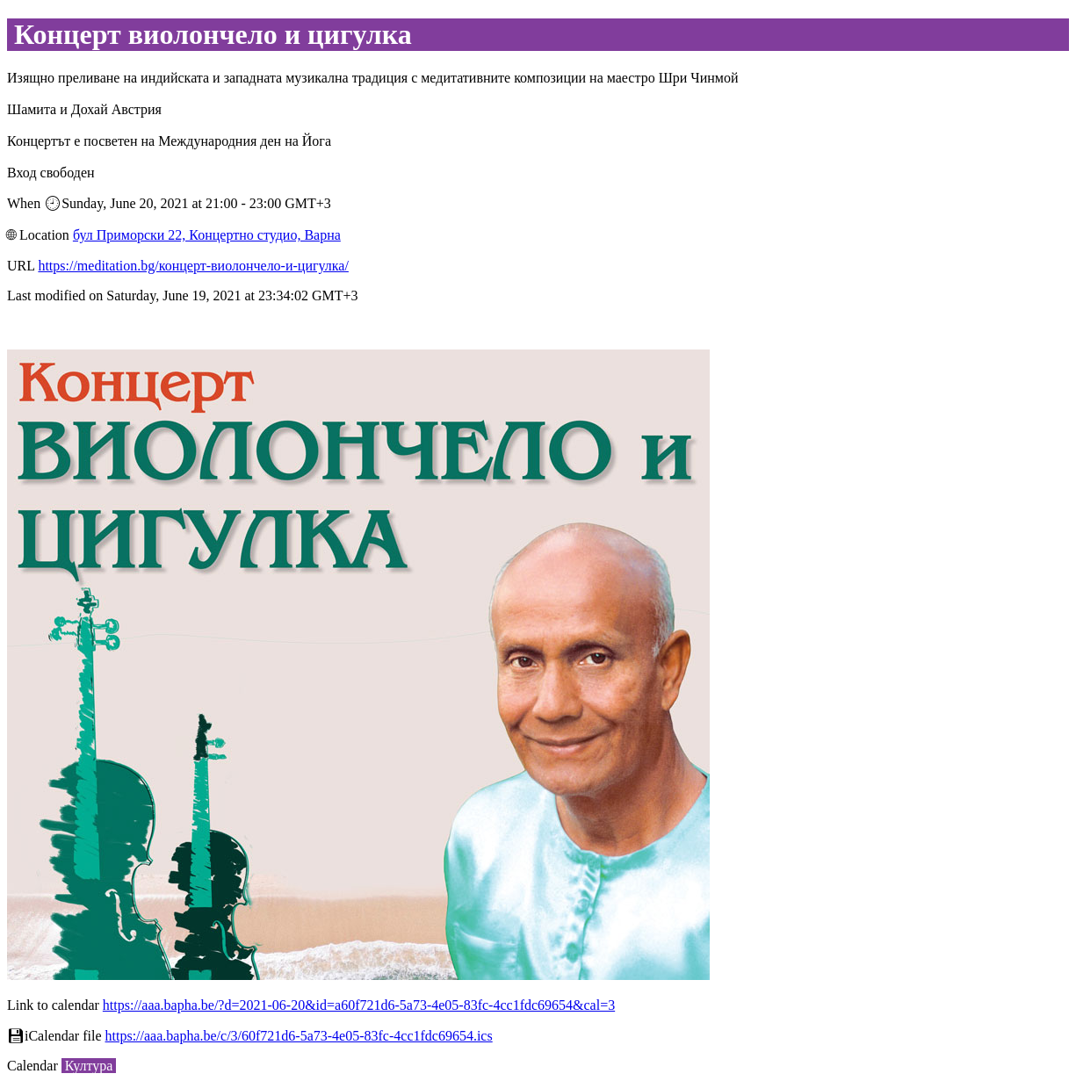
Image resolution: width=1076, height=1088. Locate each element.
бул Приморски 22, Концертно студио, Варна (207, 234)
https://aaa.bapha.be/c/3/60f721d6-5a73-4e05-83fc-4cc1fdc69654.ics (299, 1035)
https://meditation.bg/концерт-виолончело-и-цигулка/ (193, 265)
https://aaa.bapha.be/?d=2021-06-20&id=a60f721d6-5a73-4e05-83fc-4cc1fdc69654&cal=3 (359, 1005)
